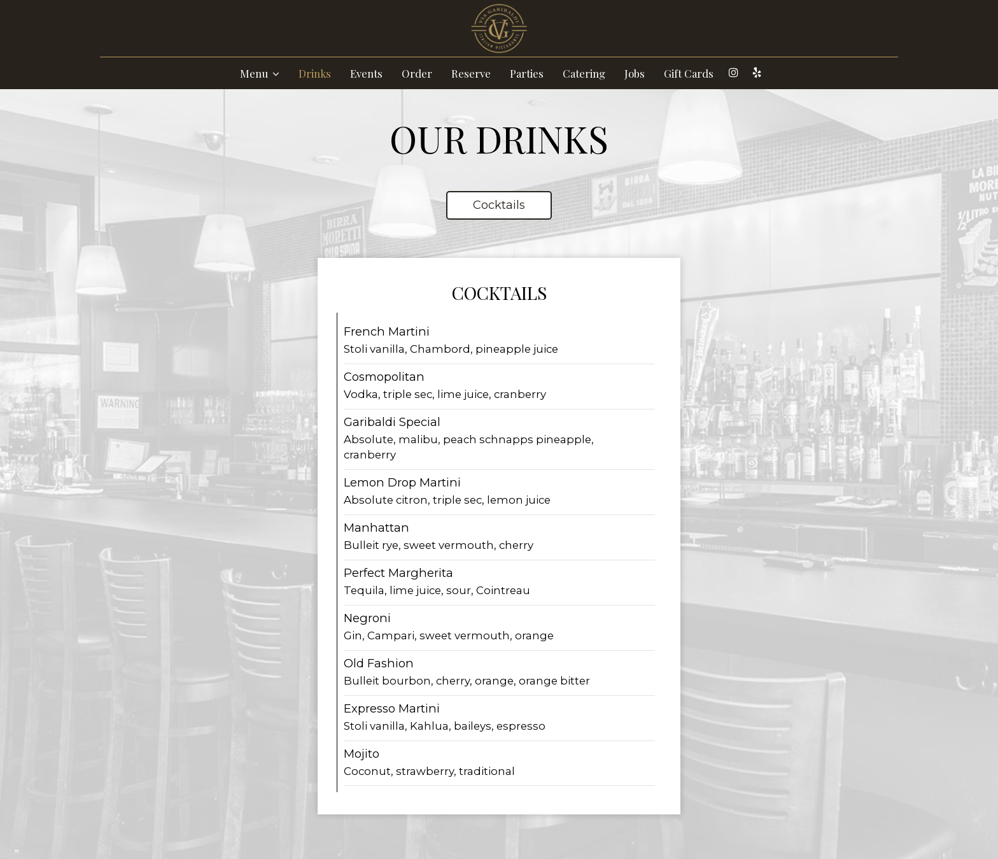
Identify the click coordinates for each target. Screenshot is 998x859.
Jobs (634, 73)
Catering (584, 73)
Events (366, 73)
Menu (259, 73)
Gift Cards (688, 73)
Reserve (471, 73)
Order (417, 73)
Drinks (315, 73)
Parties (527, 73)
